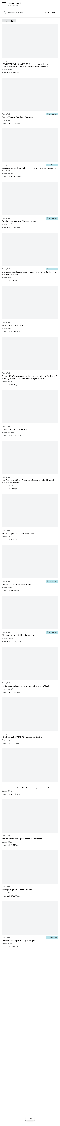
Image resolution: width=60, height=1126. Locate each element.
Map (30, 1118)
